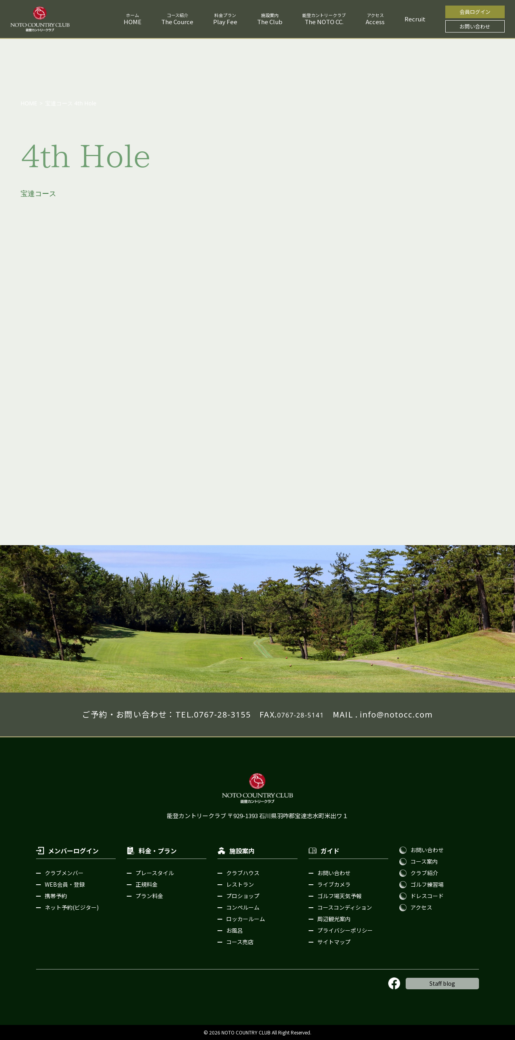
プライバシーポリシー (345, 930)
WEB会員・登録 (65, 884)
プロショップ (242, 896)
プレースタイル (154, 873)
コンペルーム (242, 907)
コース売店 (240, 942)
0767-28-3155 (222, 714)
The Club (269, 21)
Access (375, 21)
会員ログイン (475, 11)
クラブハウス (242, 873)
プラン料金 (149, 896)
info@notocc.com (396, 714)
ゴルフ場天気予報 (339, 896)
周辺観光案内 (334, 919)
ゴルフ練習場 (427, 884)
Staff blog (442, 983)
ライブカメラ (334, 884)
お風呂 (234, 930)
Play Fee (225, 21)
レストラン (240, 884)
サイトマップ (334, 942)
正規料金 (146, 884)
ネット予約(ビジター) (72, 907)
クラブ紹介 (424, 873)
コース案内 (424, 861)
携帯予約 (56, 896)
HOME (132, 21)
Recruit (414, 19)
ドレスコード (427, 896)
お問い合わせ (475, 26)
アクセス (421, 907)
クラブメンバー (64, 873)
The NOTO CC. (324, 21)
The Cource (177, 21)
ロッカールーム (245, 919)
